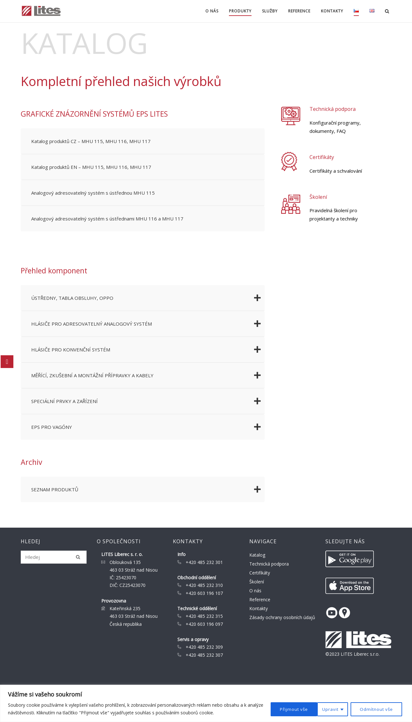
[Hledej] (78, 557)
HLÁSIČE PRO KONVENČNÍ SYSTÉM (148, 349)
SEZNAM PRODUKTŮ (148, 489)
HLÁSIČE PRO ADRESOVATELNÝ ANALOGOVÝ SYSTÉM (148, 323)
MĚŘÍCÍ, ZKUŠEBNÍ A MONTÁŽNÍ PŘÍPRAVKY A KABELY (148, 375)
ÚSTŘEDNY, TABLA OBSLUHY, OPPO (148, 298)
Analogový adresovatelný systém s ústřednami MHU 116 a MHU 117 (107, 218)
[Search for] (54, 557)
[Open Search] (388, 12)
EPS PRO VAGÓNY (148, 427)
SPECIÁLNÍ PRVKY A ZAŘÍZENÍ (148, 401)
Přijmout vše (380, 709)
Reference (298, 11)
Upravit (279, 709)
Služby (268, 11)
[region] (206, 703)
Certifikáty (322, 157)
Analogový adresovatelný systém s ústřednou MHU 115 (93, 193)
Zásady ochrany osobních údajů (282, 617)
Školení (319, 196)
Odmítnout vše (326, 709)
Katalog (257, 555)
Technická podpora (333, 108)
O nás (210, 11)
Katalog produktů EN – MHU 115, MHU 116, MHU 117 (91, 167)
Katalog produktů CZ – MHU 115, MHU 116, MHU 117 (91, 141)
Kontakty (330, 11)
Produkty (238, 11)
